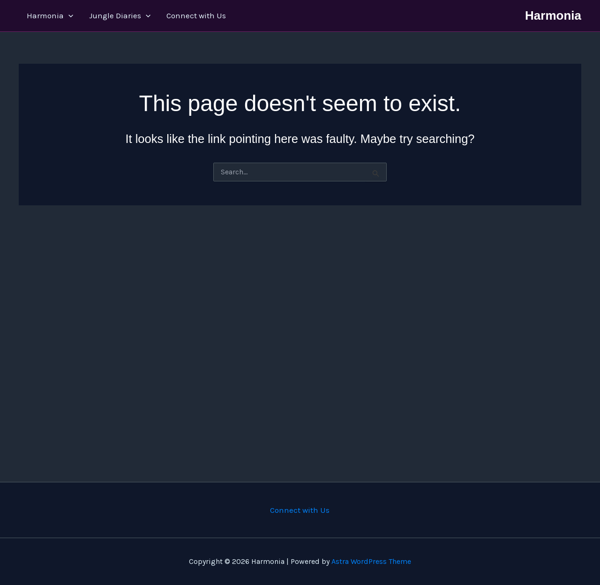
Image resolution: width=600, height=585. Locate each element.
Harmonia (50, 15)
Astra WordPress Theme (371, 561)
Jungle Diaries (119, 15)
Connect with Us (196, 15)
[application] (68, 15)
